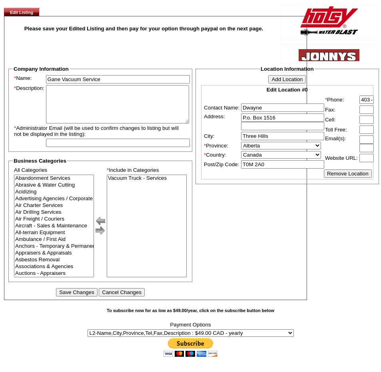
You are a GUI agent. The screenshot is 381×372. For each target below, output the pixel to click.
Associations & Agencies (54, 274)
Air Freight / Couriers (54, 226)
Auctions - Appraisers (54, 280)
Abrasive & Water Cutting (54, 192)
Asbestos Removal (54, 267)
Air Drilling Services (54, 219)
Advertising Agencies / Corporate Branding (54, 206)
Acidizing (54, 199)
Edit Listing (21, 12)
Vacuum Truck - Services (146, 185)
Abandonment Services (54, 185)
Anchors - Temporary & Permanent (54, 253)
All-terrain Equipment (54, 240)
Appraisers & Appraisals (54, 260)
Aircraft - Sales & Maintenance (54, 233)
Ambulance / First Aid (54, 246)
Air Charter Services (54, 212)
